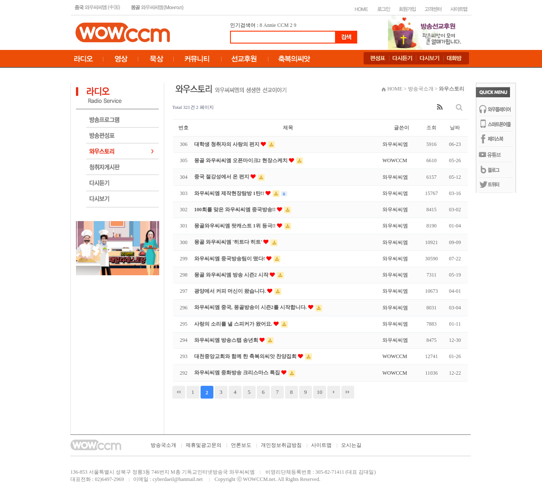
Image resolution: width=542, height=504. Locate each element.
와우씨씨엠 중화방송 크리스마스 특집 (237, 373)
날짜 (455, 128)
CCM (283, 25)
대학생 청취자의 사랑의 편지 (227, 144)
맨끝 (347, 392)
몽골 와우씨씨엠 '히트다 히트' (229, 242)
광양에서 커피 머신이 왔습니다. (230, 291)
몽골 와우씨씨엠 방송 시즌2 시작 (232, 275)
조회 (431, 128)
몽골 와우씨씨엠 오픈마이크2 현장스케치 (241, 160)
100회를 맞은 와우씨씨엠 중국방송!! (235, 210)
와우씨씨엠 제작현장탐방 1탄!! (229, 193)
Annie (269, 25)
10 (319, 392)
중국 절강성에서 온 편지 (222, 177)
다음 (333, 392)
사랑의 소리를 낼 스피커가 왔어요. (234, 324)
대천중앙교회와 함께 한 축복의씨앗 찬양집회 (246, 356)
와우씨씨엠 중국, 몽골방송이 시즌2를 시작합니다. (251, 307)
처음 (178, 392)
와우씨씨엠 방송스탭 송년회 (226, 340)
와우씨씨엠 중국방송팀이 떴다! (230, 259)
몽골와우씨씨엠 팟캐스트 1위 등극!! (235, 226)
